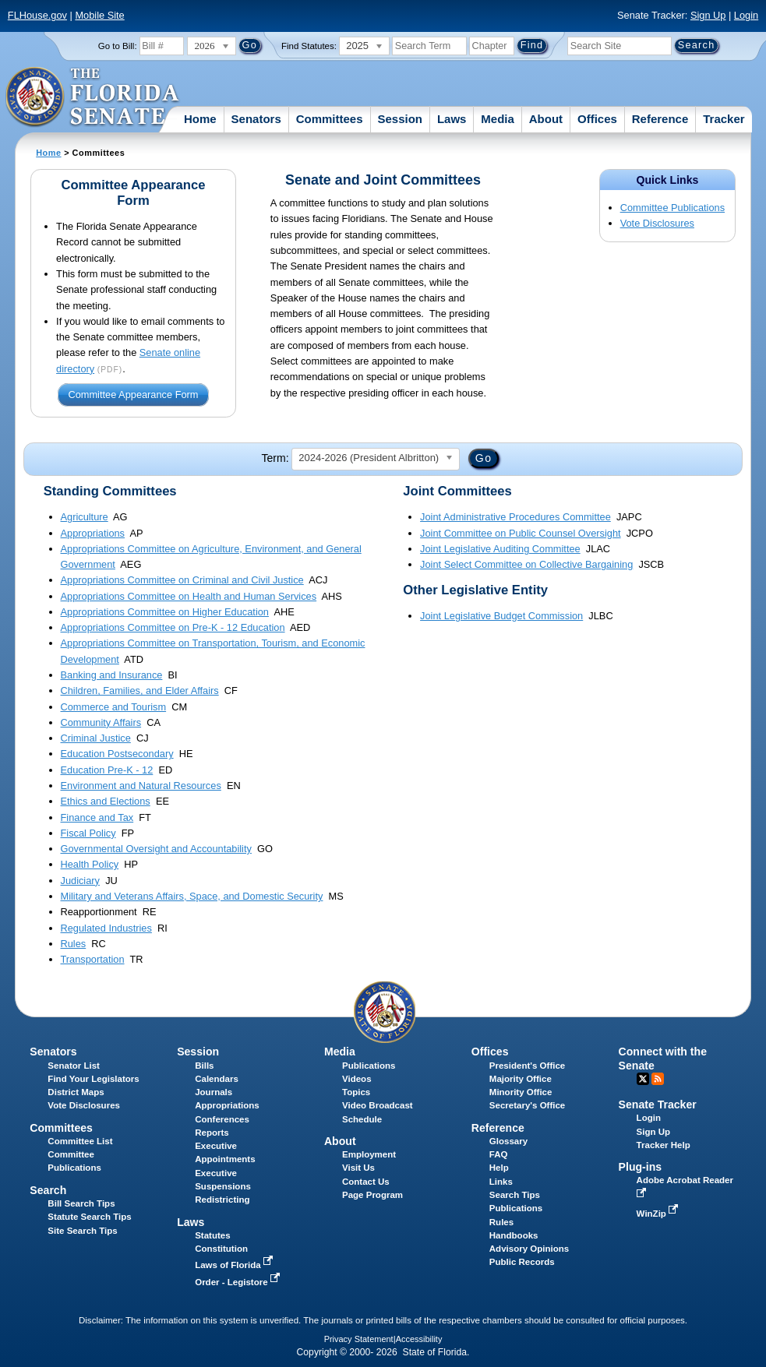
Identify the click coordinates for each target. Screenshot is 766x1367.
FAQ (498, 1154)
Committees (329, 118)
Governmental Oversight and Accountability (156, 848)
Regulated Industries (106, 928)
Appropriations (93, 533)
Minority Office (520, 1092)
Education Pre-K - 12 (107, 770)
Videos (357, 1078)
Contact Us (366, 1181)
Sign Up (708, 15)
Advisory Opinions (529, 1248)
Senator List (74, 1065)
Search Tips (514, 1195)
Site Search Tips (82, 1230)
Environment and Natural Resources (141, 785)
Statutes (212, 1235)
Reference (660, 118)
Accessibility (419, 1339)
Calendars (216, 1078)
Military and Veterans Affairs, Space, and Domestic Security (192, 896)
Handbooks (513, 1235)
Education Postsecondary (117, 753)
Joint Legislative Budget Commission (501, 616)
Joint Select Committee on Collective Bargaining (526, 564)
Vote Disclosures (657, 223)
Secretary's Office (527, 1105)
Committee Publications (672, 207)
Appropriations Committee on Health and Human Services (189, 596)
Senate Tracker (658, 1104)
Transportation (93, 959)
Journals (213, 1092)
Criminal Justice (96, 738)
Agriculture (84, 517)
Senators (256, 118)
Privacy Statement (359, 1339)
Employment (369, 1154)
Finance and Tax (97, 817)
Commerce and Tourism (114, 707)
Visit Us (358, 1167)
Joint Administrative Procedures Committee (515, 517)
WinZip (659, 1213)
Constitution (221, 1248)
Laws (452, 118)
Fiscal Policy (88, 833)
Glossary (508, 1141)
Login (746, 15)
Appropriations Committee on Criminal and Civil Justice (182, 580)
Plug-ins (640, 1167)
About (546, 118)
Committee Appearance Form (133, 395)
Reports (212, 1132)
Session (399, 118)
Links (501, 1181)
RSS (657, 1079)
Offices (597, 118)
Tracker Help (663, 1145)
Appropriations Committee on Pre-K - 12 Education (173, 627)
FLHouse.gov (37, 15)
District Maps (76, 1092)
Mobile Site (99, 15)
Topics (356, 1092)
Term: (274, 458)
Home (200, 118)
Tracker (723, 118)
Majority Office (520, 1078)
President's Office (527, 1065)
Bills (204, 1065)
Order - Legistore (239, 1282)
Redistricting (222, 1199)
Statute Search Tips (89, 1216)
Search (48, 1190)
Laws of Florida (235, 1265)
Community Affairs (101, 722)
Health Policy (90, 864)
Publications (368, 1065)
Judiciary (81, 880)
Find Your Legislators (93, 1078)
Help (499, 1167)
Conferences (222, 1119)
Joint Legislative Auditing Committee (500, 549)
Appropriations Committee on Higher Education (165, 612)
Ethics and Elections (105, 801)
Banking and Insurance (112, 675)
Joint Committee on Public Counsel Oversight (520, 533)
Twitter (643, 1079)
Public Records (522, 1262)
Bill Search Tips (81, 1203)
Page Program (372, 1195)
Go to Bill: (117, 46)
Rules (73, 944)
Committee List (80, 1141)
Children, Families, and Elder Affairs (140, 690)
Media (497, 118)
